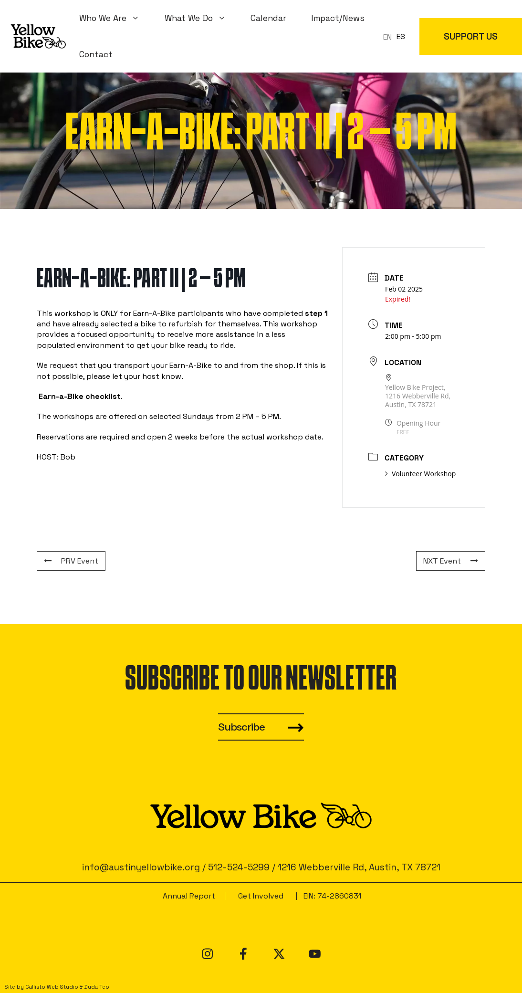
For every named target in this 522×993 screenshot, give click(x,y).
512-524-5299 (239, 867)
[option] (401, 37)
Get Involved (260, 896)
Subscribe (241, 727)
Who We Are (115, 18)
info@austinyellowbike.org (141, 867)
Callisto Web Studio (51, 986)
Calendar (268, 18)
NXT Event (450, 561)
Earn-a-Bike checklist (80, 396)
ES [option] (401, 36)
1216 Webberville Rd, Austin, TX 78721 (359, 867)
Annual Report (189, 896)
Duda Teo (96, 986)
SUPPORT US (471, 36)
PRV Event (71, 561)
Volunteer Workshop (420, 473)
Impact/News (338, 18)
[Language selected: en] (396, 36)
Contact (96, 54)
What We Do (202, 18)
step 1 (316, 313)
